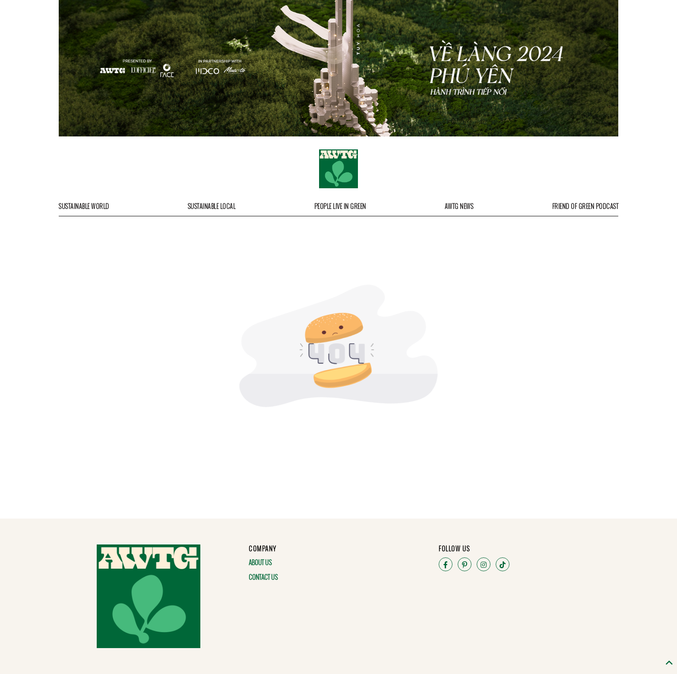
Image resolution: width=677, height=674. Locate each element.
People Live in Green (340, 206)
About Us (260, 562)
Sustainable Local (212, 206)
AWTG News (459, 206)
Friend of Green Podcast (585, 206)
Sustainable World (84, 206)
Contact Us (263, 577)
